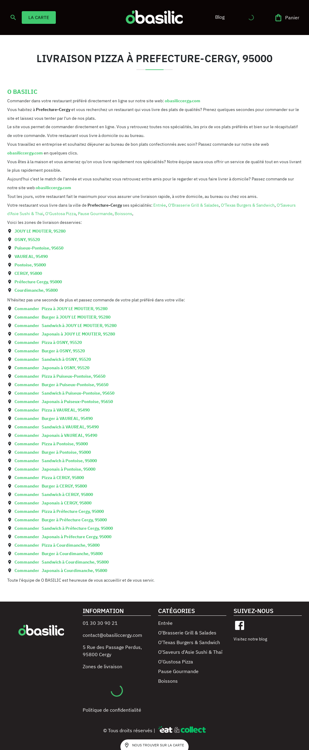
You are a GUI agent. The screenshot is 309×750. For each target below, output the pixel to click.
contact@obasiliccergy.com (112, 635)
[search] (13, 17)
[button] (219, 16)
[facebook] (240, 625)
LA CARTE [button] (39, 17)
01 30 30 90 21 (100, 623)
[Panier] (287, 17)
